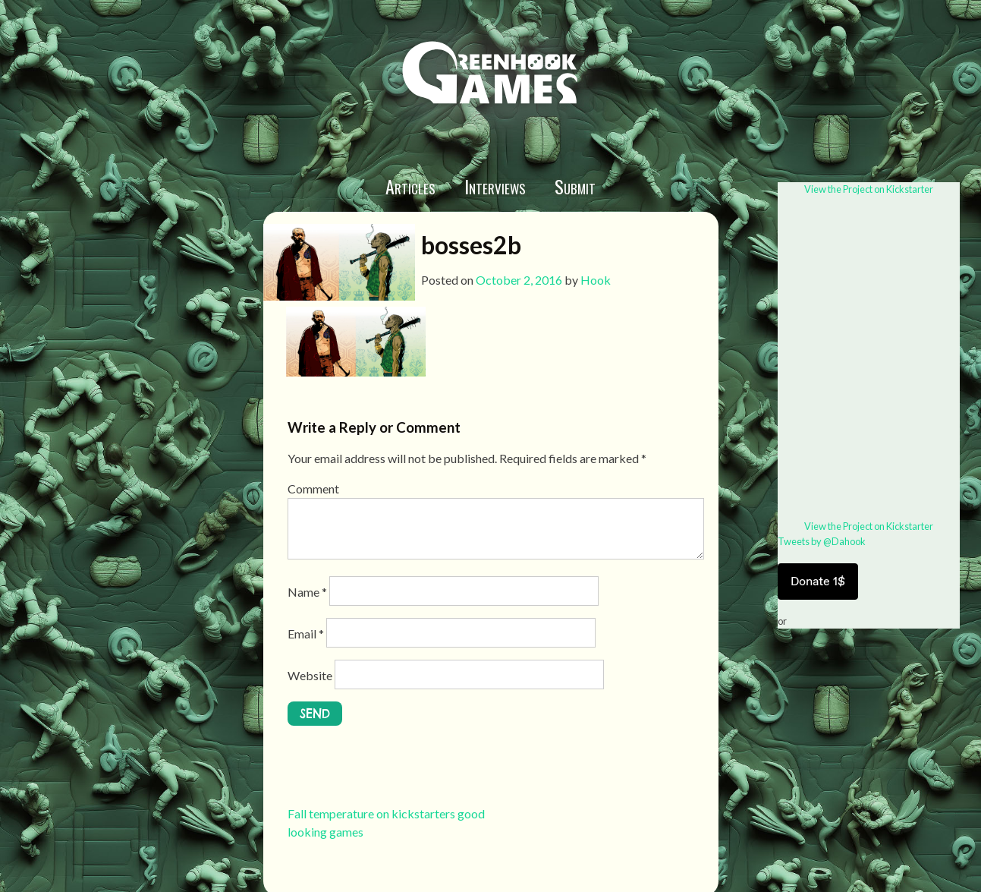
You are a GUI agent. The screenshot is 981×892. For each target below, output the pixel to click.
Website (310, 675)
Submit (575, 186)
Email (306, 633)
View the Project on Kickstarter (868, 189)
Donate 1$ (818, 581)
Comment (313, 488)
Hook (595, 280)
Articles (410, 186)
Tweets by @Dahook (822, 541)
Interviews (495, 186)
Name (307, 592)
